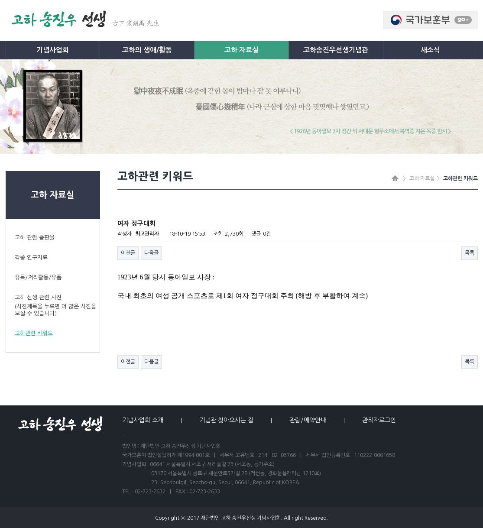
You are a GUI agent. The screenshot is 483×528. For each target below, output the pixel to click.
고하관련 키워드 (34, 333)
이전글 (128, 253)
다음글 (151, 253)
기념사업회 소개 (142, 420)
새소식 (430, 50)
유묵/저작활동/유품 (38, 277)
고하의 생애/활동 (147, 50)
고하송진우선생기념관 (335, 50)
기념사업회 (52, 50)
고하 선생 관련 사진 (57, 306)
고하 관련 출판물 (35, 237)
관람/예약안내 (307, 420)
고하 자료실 (241, 50)
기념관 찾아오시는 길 (226, 420)
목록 (469, 253)
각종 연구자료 (31, 257)
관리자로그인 (379, 420)
